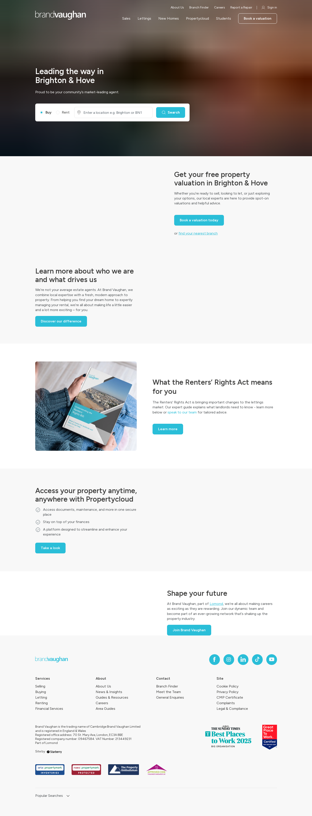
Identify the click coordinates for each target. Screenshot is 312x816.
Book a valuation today (199, 220)
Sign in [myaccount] (269, 7)
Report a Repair (241, 7)
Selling (40, 686)
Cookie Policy (227, 686)
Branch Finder (199, 7)
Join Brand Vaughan (189, 630)
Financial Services (49, 708)
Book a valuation (257, 18)
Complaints (226, 703)
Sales (126, 18)
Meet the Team (168, 692)
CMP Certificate (230, 697)
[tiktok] (257, 659)
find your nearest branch (198, 233)
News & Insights (109, 692)
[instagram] (228, 659)
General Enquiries (170, 697)
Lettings (144, 18)
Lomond (216, 604)
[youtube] (271, 659)
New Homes (168, 18)
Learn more (168, 429)
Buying (40, 692)
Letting (41, 697)
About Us (177, 7)
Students (223, 18)
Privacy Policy (227, 692)
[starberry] (54, 751)
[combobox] (116, 112)
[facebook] (214, 659)
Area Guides (105, 708)
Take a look (50, 548)
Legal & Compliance (232, 708)
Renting (41, 703)
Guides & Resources (112, 697)
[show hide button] (68, 796)
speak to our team (182, 412)
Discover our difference (61, 321)
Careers (219, 7)
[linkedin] (243, 659)
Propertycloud (197, 18)
